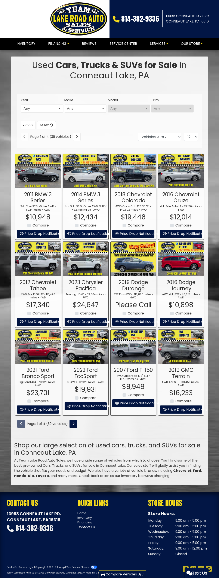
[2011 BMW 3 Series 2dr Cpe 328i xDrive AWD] (38, 192)
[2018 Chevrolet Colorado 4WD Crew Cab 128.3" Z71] (133, 192)
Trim (155, 100)
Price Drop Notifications (39, 430)
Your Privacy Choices (82, 567)
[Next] (77, 137)
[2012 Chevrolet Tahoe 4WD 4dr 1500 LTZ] (38, 279)
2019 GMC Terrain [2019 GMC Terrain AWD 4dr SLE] (181, 394)
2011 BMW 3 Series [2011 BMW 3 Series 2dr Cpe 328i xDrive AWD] (38, 218)
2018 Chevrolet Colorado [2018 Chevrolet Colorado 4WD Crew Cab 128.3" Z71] (133, 218)
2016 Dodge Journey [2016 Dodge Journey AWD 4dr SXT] (180, 306)
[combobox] (42, 108)
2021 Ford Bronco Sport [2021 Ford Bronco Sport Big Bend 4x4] (38, 394)
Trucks (58, 465)
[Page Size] (191, 137)
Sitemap (60, 567)
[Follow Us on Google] (209, 569)
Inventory (85, 518)
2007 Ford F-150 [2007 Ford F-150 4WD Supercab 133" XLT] (133, 390)
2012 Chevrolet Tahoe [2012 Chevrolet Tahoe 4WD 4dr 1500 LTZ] (38, 306)
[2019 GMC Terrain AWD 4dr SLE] (181, 367)
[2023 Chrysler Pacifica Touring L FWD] (85, 279)
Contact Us (86, 528)
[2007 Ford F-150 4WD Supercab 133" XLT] (133, 367)
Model (113, 100)
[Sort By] (159, 137)
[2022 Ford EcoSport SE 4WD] (85, 367)
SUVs (76, 465)
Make (68, 100)
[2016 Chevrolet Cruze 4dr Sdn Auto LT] (181, 192)
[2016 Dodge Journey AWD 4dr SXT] (181, 279)
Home (82, 513)
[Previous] (24, 137)
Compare (88, 418)
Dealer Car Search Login (20, 567)
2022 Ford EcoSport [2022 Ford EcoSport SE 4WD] (86, 394)
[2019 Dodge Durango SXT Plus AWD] (133, 279)
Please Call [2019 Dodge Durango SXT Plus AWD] (133, 326)
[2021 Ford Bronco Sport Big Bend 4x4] (38, 367)
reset (46, 125)
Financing (85, 523)
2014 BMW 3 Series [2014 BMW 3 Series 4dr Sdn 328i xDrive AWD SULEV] (85, 218)
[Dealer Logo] (79, 19)
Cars (47, 465)
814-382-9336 (140, 18)
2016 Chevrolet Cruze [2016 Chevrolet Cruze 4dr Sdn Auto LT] (181, 218)
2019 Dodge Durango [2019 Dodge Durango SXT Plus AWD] (133, 306)
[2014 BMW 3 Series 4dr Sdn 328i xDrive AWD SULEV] (85, 192)
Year (24, 100)
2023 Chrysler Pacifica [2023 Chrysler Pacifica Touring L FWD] (85, 306)
